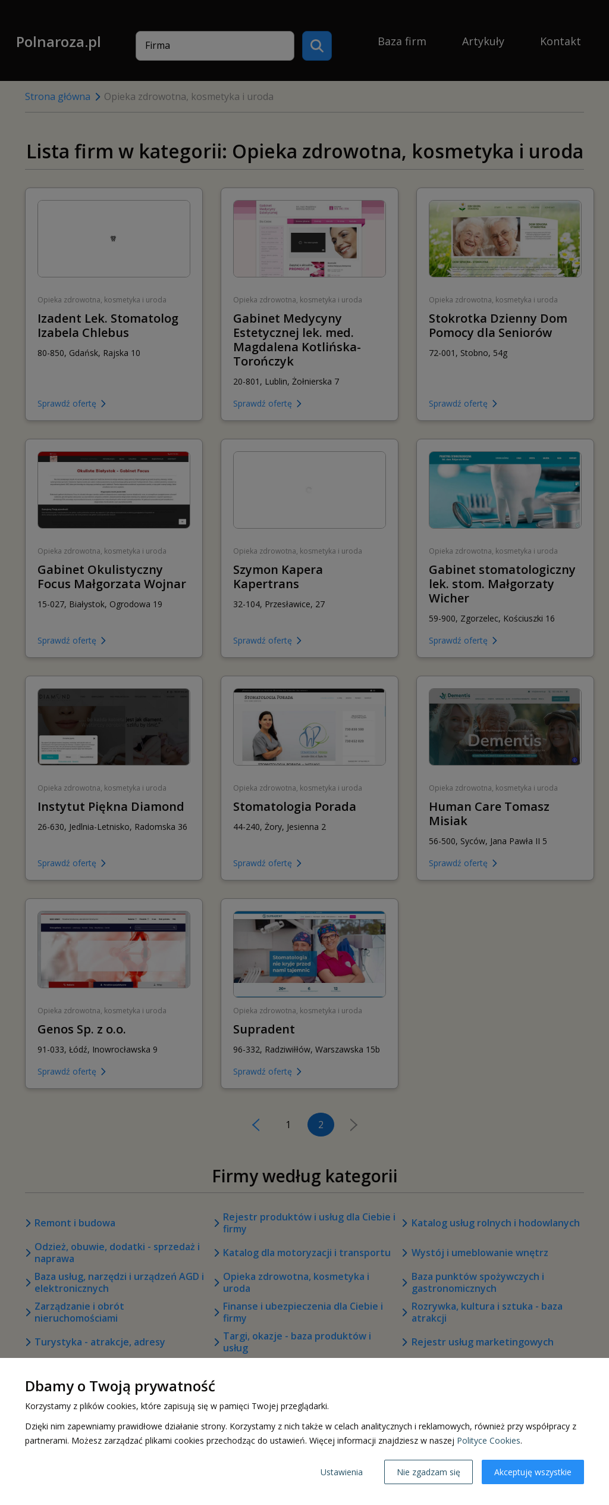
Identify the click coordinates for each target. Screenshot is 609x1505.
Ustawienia (342, 1472)
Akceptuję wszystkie (533, 1472)
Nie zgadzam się (428, 1472)
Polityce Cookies (488, 1440)
